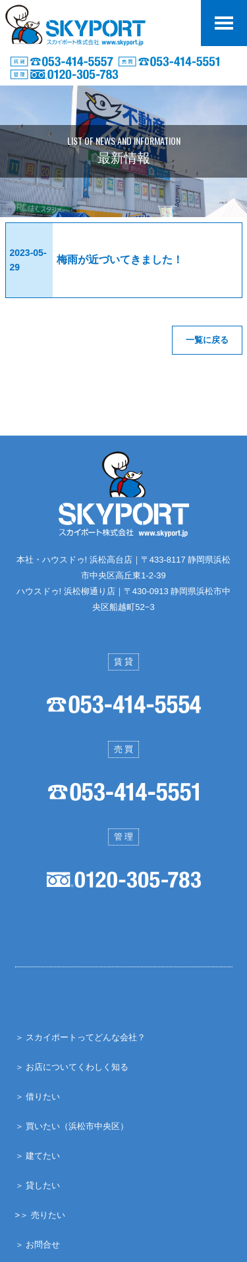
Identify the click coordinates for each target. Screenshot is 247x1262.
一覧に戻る (207, 340)
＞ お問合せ (38, 1244)
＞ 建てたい (38, 1155)
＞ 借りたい (38, 1096)
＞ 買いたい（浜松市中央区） (72, 1125)
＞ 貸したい (38, 1185)
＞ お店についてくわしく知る (72, 1066)
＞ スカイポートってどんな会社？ (80, 1037)
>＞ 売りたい (40, 1214)
